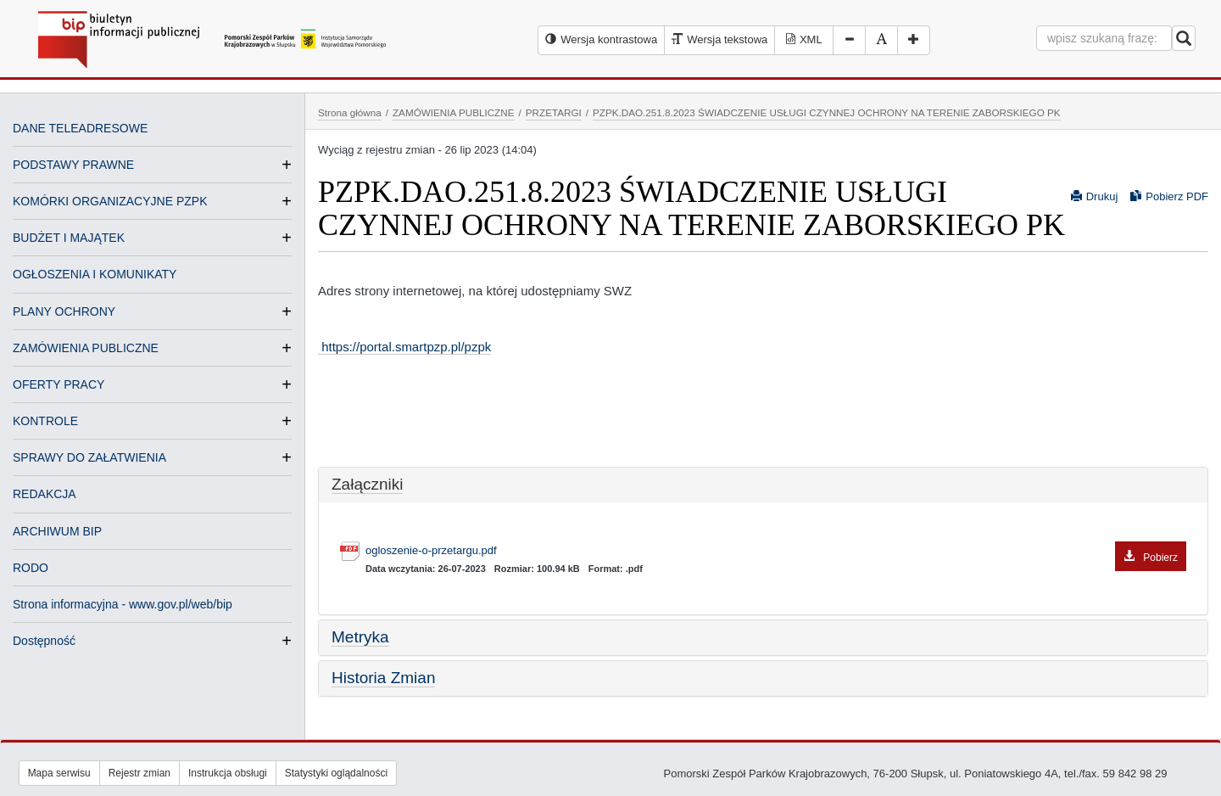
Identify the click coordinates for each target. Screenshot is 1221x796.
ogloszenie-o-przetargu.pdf (775, 551)
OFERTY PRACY (58, 384)
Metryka (360, 637)
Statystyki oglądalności (336, 773)
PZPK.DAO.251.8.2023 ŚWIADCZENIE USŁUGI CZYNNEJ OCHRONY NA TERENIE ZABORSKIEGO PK (827, 112)
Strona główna (350, 112)
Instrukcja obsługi (227, 773)
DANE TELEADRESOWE (80, 128)
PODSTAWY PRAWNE (73, 164)
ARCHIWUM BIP (57, 531)
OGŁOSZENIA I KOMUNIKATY (94, 274)
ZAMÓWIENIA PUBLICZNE (86, 348)
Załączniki (367, 484)
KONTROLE (45, 421)
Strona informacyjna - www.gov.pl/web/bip (122, 604)
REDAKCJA (44, 494)
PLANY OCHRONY (64, 311)
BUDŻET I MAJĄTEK (69, 237)
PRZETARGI (554, 112)
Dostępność (44, 641)
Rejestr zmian (139, 773)
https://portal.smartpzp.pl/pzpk (404, 346)
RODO (30, 568)
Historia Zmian (383, 678)
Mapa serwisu (59, 773)
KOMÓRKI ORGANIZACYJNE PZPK (110, 201)
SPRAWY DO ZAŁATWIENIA (89, 457)
